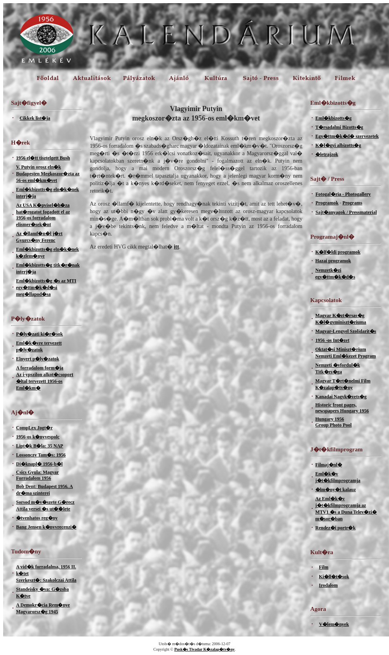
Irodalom (328, 585)
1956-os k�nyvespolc (37, 437)
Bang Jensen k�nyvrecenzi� (46, 527)
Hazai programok (333, 260)
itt (176, 247)
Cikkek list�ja (35, 118)
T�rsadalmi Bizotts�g (339, 127)
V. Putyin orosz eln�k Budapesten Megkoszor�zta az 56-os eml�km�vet (48, 173)
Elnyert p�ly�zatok (37, 359)
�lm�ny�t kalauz (335, 489)
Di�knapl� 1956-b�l (39, 464)
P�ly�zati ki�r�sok (39, 334)
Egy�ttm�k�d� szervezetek (347, 136)
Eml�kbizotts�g (333, 118)
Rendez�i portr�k (335, 528)
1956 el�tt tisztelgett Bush (43, 158)
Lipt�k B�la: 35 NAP (39, 446)
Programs (352, 203)
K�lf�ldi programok (338, 252)
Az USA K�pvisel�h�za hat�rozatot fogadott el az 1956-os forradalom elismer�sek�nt (43, 214)
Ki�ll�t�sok (334, 576)
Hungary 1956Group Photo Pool (333, 422)
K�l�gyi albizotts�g (338, 145)
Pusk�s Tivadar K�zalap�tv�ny (204, 649)
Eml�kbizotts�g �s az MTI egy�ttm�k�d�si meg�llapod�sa (46, 287)
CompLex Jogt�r (34, 427)
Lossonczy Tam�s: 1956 (41, 455)
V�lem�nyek (334, 624)
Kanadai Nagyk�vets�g (341, 396)
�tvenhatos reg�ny (36, 518)
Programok (326, 203)
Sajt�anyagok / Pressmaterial (346, 212)
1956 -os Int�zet (332, 340)
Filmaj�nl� (328, 465)
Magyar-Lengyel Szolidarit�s (345, 331)
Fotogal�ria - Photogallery (343, 194)
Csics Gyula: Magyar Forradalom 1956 (37, 475)
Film (323, 567)
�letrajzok (326, 154)
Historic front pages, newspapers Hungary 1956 (342, 408)
